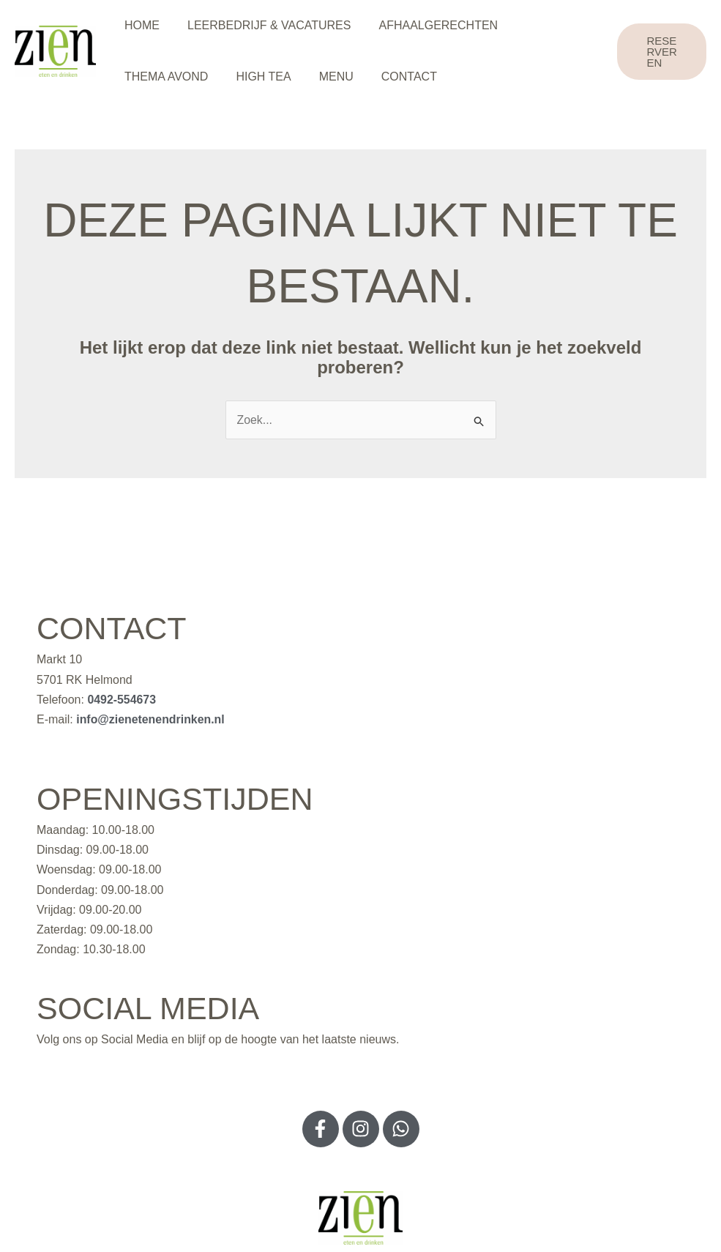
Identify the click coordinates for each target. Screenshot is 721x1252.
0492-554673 (121, 699)
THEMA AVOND (164, 76)
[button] (660, 51)
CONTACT (394, 76)
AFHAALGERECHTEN (427, 25)
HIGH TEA (256, 76)
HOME (139, 25)
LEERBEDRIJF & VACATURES (262, 25)
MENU (325, 76)
